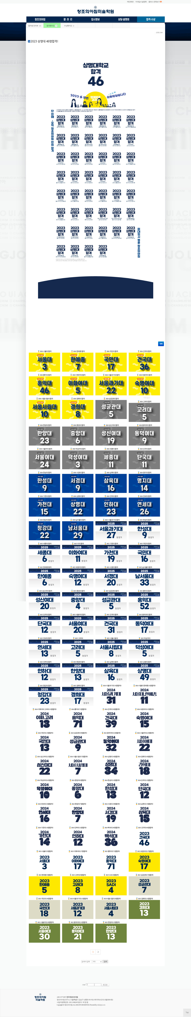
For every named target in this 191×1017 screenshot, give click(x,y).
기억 (83, 985)
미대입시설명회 (141, 2)
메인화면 (130, 2)
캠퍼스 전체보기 (154, 2)
